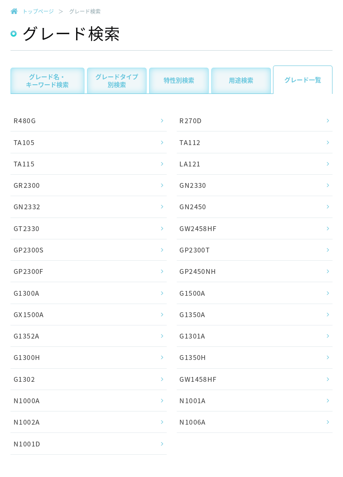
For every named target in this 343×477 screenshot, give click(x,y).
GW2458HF (198, 228)
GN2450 (192, 206)
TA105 (24, 142)
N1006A (192, 422)
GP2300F (29, 271)
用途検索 (241, 80)
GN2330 (192, 185)
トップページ (38, 11)
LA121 (189, 164)
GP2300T (194, 250)
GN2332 (27, 206)
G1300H (27, 357)
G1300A (26, 293)
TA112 (189, 142)
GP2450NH (197, 271)
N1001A (192, 400)
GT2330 (26, 228)
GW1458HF (198, 379)
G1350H (192, 357)
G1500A (192, 293)
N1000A (27, 400)
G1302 (24, 379)
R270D (190, 120)
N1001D (27, 444)
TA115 (24, 164)
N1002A (27, 422)
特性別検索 (179, 80)
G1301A (192, 336)
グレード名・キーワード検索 (47, 80)
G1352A (26, 336)
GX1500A (29, 314)
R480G (25, 120)
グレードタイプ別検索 (116, 80)
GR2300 (27, 185)
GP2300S (29, 250)
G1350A (192, 314)
